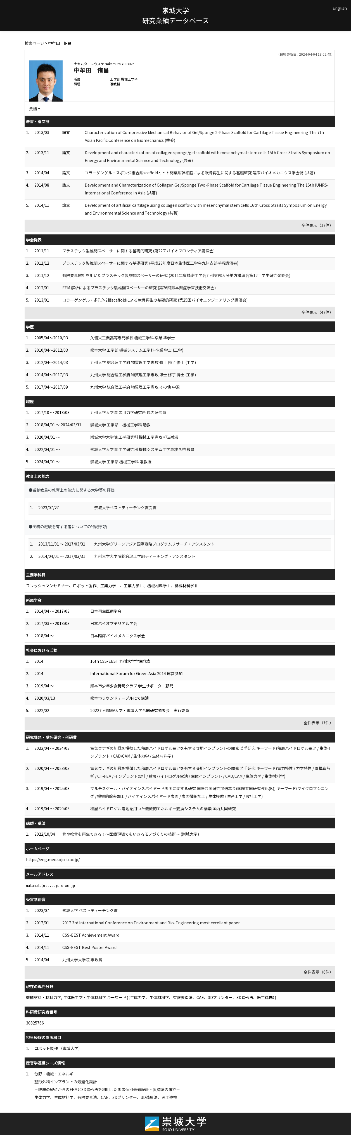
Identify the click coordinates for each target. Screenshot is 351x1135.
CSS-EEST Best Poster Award (89, 947)
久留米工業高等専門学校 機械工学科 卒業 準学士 (132, 337)
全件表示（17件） (317, 225)
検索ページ (34, 43)
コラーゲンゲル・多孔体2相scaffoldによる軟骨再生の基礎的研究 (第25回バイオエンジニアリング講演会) (155, 300)
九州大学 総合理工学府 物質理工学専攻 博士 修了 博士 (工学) (143, 374)
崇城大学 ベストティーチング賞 (90, 910)
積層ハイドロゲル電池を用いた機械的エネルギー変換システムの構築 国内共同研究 (163, 808)
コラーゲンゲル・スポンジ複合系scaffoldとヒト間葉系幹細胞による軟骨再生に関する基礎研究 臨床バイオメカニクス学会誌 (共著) (200, 172)
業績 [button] (33, 109)
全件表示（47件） (317, 312)
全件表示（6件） (318, 972)
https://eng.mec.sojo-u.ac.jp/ (53, 859)
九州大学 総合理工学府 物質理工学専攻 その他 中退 (135, 387)
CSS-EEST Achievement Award (90, 935)
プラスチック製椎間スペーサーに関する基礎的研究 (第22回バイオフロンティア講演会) (138, 250)
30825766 (35, 1023)
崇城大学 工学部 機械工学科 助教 (120, 424)
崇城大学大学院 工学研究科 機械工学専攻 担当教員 (134, 437)
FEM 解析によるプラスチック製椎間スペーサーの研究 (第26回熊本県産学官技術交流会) (139, 287)
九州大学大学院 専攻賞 (82, 959)
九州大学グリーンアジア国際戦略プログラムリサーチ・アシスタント (154, 544)
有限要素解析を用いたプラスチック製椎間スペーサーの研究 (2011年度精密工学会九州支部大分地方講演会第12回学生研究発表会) (176, 275)
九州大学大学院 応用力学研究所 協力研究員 (128, 412)
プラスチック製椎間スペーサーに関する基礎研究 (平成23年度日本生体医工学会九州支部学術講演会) (150, 263)
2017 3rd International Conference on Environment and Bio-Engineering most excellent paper (151, 922)
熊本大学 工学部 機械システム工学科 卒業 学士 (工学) (136, 350)
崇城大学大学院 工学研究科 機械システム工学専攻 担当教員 (142, 449)
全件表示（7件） (318, 722)
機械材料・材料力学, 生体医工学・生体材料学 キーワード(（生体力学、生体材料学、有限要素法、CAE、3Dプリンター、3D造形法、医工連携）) (151, 997)
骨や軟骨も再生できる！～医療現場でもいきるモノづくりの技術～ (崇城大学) (130, 834)
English (340, 8)
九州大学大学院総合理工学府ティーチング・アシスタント (144, 556)
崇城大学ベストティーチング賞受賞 (125, 507)
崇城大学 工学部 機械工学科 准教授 (120, 461)
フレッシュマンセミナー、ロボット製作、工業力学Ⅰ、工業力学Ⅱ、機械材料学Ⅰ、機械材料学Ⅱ (112, 585)
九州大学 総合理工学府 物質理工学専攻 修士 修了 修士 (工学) (143, 362)
